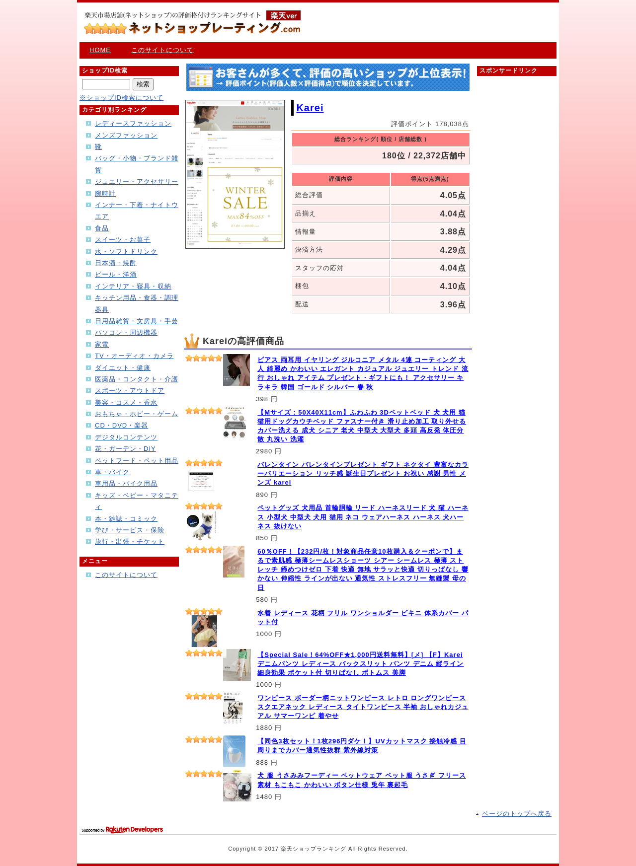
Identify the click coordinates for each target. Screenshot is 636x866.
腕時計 (105, 193)
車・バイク (112, 472)
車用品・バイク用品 (126, 483)
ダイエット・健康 (123, 367)
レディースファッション (133, 123)
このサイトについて (162, 50)
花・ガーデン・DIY (125, 448)
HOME (100, 50)
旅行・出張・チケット (129, 541)
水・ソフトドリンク (126, 251)
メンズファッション (126, 135)
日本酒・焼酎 (116, 263)
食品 (102, 228)
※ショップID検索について (121, 97)
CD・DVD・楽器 (121, 425)
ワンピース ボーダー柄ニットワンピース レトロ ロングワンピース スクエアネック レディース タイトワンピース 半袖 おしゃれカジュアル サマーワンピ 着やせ (362, 707)
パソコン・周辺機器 (126, 332)
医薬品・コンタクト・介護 (136, 379)
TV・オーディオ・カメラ (134, 356)
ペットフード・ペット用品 (136, 460)
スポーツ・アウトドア (129, 390)
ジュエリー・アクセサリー (136, 181)
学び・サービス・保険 (129, 530)
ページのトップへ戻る (517, 813)
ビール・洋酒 (116, 274)
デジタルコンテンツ (126, 437)
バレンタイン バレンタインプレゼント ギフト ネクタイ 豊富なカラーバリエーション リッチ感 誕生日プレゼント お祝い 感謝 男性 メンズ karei (362, 473)
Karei (309, 107)
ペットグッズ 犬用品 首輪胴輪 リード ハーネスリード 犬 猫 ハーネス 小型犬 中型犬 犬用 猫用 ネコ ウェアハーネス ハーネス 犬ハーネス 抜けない (362, 516)
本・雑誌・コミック (126, 518)
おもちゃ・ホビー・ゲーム (136, 414)
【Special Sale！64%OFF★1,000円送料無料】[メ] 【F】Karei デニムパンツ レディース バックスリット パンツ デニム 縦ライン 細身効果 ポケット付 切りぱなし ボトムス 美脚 (360, 663)
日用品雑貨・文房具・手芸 (136, 321)
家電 (102, 344)
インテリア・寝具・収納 (133, 286)
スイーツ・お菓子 (123, 239)
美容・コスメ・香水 (126, 402)
